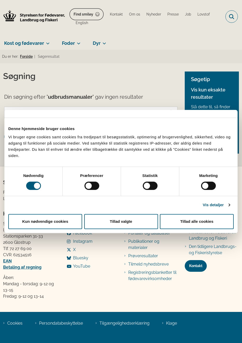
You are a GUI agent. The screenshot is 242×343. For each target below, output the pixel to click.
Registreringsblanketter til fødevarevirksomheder (152, 275)
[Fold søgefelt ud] (231, 16)
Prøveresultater (143, 255)
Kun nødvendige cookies (45, 221)
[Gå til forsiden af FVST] (32, 17)
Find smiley (83, 14)
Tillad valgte (121, 221)
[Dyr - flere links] (103, 41)
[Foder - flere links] (77, 41)
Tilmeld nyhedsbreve (148, 264)
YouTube (81, 266)
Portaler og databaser (149, 233)
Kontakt (195, 266)
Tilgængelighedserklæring (124, 323)
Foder (68, 43)
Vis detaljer (213, 205)
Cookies (15, 323)
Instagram (82, 241)
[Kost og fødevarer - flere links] (46, 41)
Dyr (97, 43)
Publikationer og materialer (143, 244)
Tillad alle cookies (196, 221)
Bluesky (80, 257)
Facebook (82, 233)
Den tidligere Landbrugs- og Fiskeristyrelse (213, 249)
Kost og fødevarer (24, 43)
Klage (171, 323)
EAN (7, 261)
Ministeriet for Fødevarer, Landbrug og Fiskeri (212, 235)
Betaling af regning (22, 267)
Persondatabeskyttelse (61, 323)
